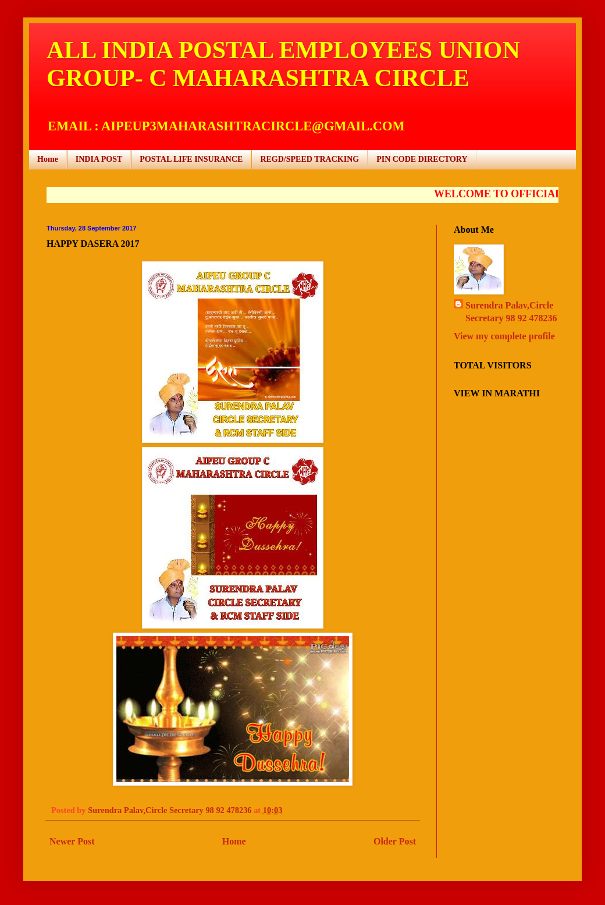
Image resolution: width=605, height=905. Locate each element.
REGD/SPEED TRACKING (309, 159)
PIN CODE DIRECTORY (421, 159)
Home (47, 159)
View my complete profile (504, 336)
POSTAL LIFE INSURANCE (191, 159)
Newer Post (71, 841)
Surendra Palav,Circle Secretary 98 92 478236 (511, 311)
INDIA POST (99, 159)
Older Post (394, 841)
